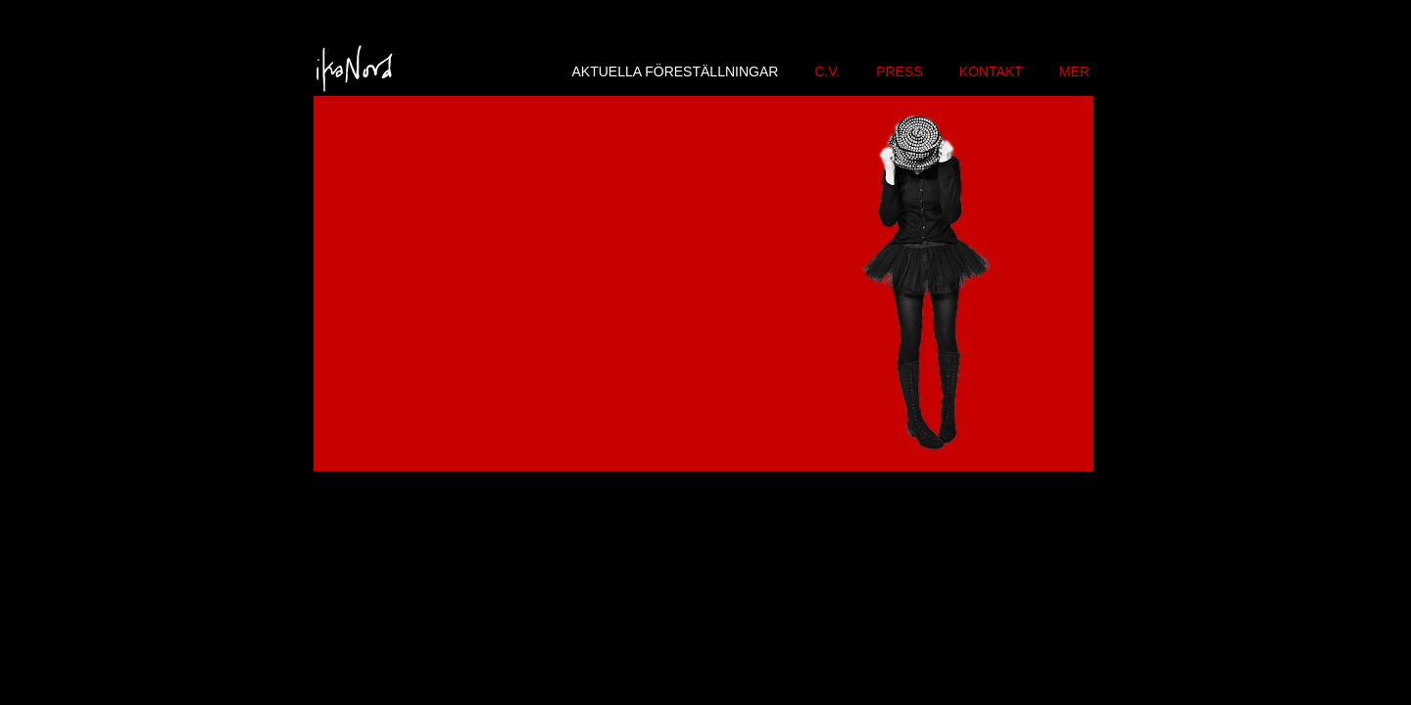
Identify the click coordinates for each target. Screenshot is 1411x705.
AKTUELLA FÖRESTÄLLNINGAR (675, 71)
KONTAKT (991, 71)
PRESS (899, 71)
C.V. (827, 71)
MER (1074, 71)
